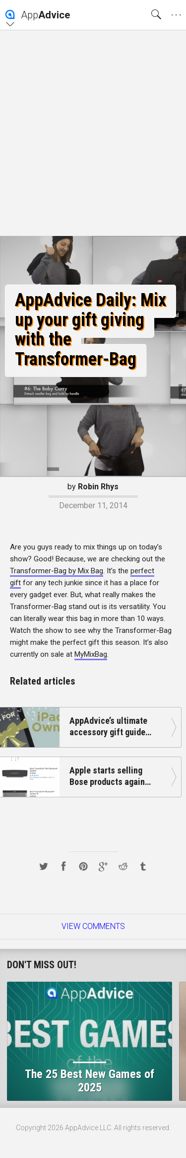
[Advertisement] (93, 133)
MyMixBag (90, 654)
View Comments (93, 926)
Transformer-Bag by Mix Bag (56, 570)
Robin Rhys (98, 486)
